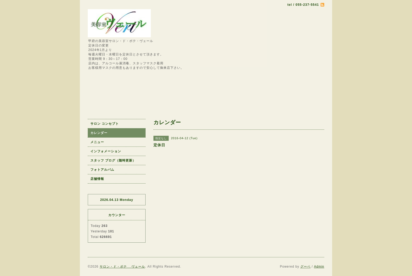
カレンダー (98, 133)
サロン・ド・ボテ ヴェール (122, 266)
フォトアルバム (102, 169)
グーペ (305, 266)
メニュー (97, 142)
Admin (319, 266)
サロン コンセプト (104, 124)
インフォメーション (105, 151)
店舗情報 (97, 179)
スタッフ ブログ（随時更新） (113, 160)
